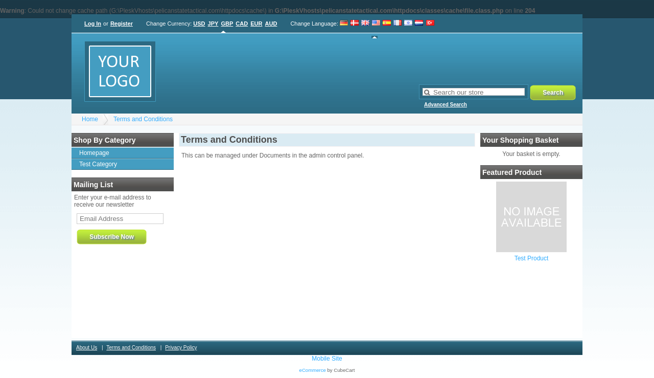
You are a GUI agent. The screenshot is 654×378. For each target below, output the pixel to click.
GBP (227, 23)
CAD (242, 23)
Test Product (532, 258)
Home (90, 119)
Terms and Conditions (143, 119)
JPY (213, 23)
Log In (92, 23)
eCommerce (312, 370)
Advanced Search (445, 104)
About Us (86, 347)
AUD (271, 23)
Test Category (98, 164)
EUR (256, 23)
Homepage (94, 153)
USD (199, 23)
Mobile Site (327, 358)
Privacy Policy (181, 347)
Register (121, 23)
